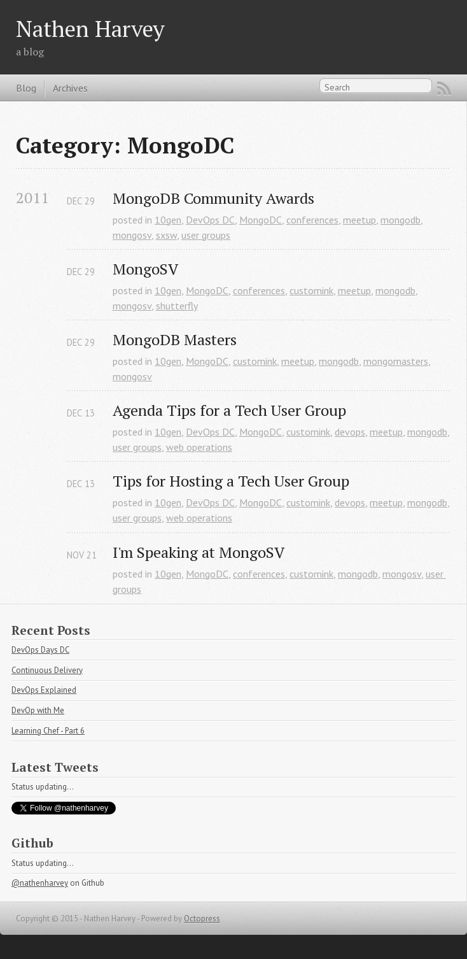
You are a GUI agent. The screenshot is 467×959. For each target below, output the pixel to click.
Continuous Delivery (47, 670)
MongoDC (260, 219)
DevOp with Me (37, 710)
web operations (199, 447)
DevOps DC (210, 219)
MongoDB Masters (175, 339)
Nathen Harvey (90, 28)
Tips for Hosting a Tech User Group (231, 481)
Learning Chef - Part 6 (48, 730)
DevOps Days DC (40, 649)
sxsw (166, 235)
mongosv (132, 235)
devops (350, 431)
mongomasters (395, 361)
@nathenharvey (39, 882)
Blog (26, 88)
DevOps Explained (43, 690)
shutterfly (177, 305)
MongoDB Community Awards (213, 198)
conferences (312, 219)
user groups (205, 235)
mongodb (400, 219)
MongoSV (145, 269)
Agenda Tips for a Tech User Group (229, 410)
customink (311, 290)
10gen (168, 219)
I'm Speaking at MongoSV (198, 552)
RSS (444, 89)
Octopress (202, 918)
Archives (70, 88)
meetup (359, 219)
